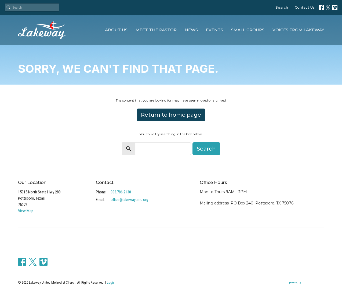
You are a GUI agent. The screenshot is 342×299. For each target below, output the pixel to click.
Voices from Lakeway (298, 29)
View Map (25, 210)
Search (281, 7)
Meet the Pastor (156, 29)
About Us (116, 29)
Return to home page (171, 115)
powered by (306, 283)
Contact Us (305, 7)
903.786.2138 (121, 192)
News (191, 29)
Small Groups (247, 29)
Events (214, 29)
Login (111, 282)
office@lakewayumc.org (129, 199)
